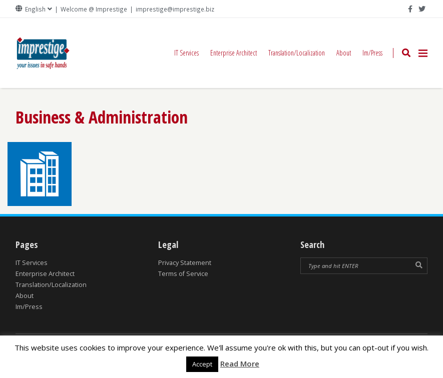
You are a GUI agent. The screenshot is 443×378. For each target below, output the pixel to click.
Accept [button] (202, 364)
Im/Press (372, 53)
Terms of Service (183, 274)
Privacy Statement (184, 262)
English (35, 9)
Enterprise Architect (233, 53)
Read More (239, 363)
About (343, 53)
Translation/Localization (296, 53)
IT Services (186, 53)
